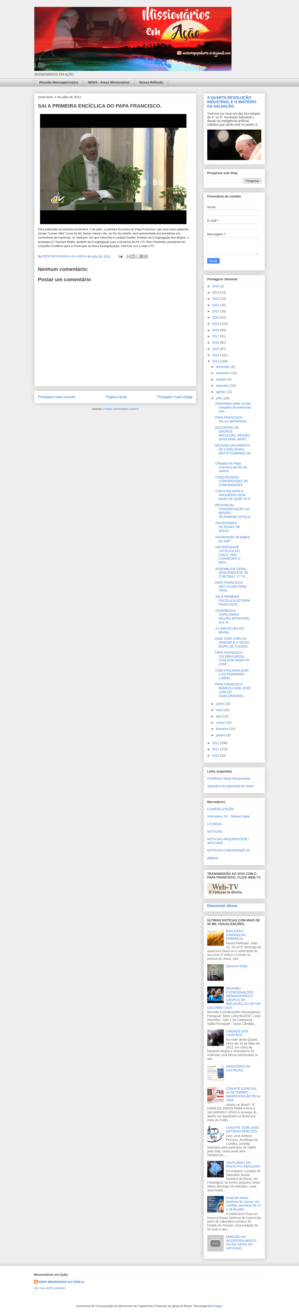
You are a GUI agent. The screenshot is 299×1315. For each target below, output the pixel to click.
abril (219, 716)
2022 (216, 305)
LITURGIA (214, 824)
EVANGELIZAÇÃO (220, 809)
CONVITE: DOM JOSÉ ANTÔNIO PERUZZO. (242, 1129)
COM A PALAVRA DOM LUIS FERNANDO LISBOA (232, 674)
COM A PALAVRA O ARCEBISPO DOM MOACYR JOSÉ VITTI (233, 495)
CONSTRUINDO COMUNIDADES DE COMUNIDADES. (231, 481)
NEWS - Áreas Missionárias (108, 82)
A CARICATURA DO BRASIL (229, 630)
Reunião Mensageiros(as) (58, 82)
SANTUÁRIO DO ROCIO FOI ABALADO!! (243, 1164)
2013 (216, 361)
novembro (223, 373)
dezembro (223, 367)
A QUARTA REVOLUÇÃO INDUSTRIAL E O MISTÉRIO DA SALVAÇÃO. (231, 101)
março (221, 722)
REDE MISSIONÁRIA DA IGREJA (61, 1282)
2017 (216, 336)
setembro (223, 385)
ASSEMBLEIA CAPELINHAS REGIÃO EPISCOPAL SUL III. (232, 616)
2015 (216, 349)
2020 (216, 317)
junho (220, 704)
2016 (216, 342)
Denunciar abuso (222, 906)
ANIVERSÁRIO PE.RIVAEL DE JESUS (227, 527)
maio (220, 710)
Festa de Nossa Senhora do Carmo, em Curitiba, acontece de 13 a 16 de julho (243, 1203)
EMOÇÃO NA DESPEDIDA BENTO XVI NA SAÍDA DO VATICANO (241, 1242)
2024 (216, 292)
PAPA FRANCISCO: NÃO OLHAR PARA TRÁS (231, 586)
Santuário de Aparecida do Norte (230, 786)
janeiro (221, 735)
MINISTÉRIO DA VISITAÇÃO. (238, 1068)
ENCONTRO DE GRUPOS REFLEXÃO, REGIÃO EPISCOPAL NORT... (232, 433)
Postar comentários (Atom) (121, 409)
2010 (216, 755)
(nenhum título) (237, 966)
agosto (221, 392)
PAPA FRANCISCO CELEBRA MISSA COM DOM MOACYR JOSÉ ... (232, 658)
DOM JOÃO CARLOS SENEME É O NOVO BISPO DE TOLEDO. (232, 642)
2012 (216, 743)
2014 (216, 355)
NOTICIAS (214, 831)
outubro (222, 379)
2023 (216, 298)
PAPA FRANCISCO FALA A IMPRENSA (230, 419)
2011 (216, 749)
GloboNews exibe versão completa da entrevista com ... (233, 407)
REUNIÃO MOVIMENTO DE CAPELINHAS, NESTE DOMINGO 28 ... (232, 451)
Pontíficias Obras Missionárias (228, 778)
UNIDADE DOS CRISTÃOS (237, 1033)
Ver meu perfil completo (49, 1288)
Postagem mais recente (56, 397)
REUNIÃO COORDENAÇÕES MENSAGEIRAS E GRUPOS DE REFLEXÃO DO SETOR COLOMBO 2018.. (234, 998)
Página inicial (116, 397)
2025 (216, 286)
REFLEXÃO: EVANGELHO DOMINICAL (236, 935)
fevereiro (222, 729)
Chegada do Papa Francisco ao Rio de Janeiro (231, 467)
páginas (212, 858)
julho (220, 398)
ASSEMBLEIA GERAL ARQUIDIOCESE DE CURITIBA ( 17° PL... (231, 572)
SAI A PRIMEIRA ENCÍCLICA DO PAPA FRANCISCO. (232, 600)
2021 (216, 311)
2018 (216, 330)
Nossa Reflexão (151, 82)
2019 (216, 323)
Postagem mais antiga (174, 397)
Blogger (217, 1306)
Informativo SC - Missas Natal (228, 816)
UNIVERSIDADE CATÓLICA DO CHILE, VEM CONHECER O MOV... (227, 554)
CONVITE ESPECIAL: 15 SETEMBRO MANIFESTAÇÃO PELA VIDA (243, 1094)
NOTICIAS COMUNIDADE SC (229, 850)
